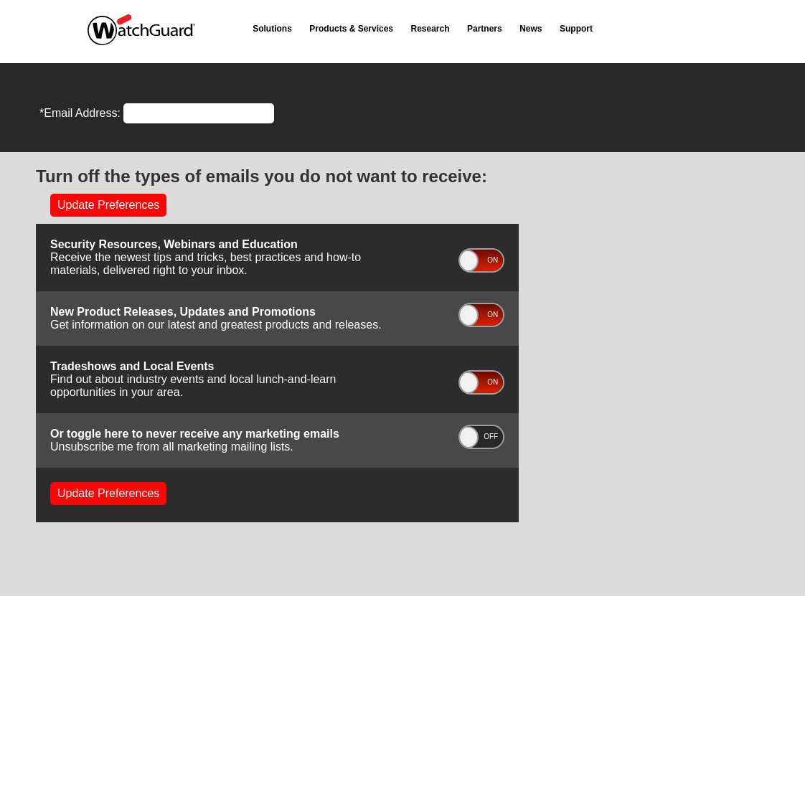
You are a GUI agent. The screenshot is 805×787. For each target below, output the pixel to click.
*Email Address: (80, 113)
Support (576, 29)
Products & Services (351, 29)
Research (430, 29)
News (530, 29)
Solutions (272, 29)
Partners (484, 29)
